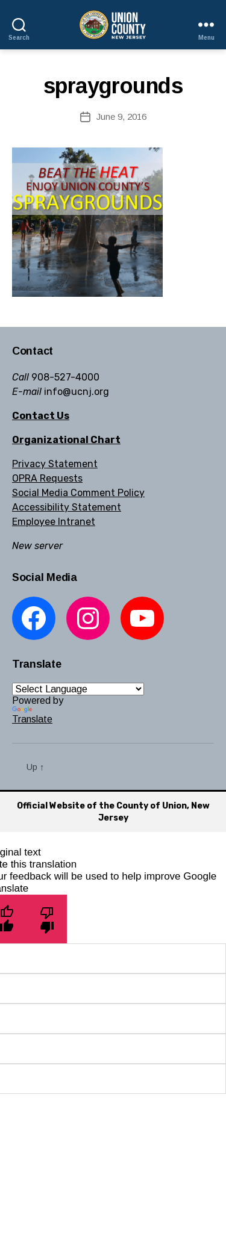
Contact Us (40, 415)
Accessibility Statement (66, 507)
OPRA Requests (47, 478)
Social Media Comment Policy (78, 492)
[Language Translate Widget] (78, 689)
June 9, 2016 (121, 116)
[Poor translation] (47, 919)
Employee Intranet (53, 521)
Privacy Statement (55, 464)
